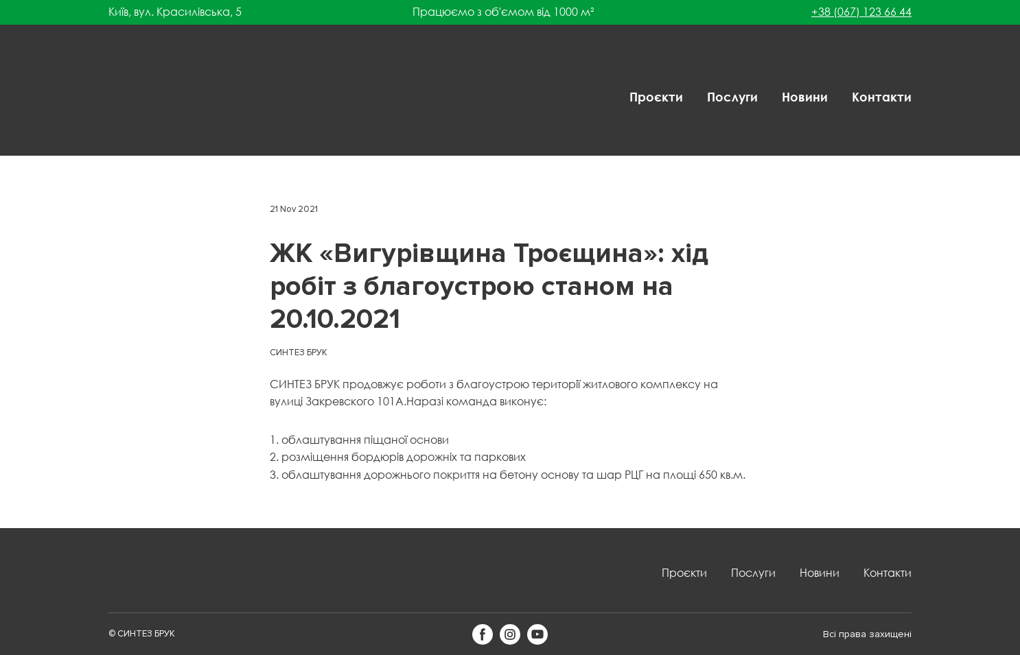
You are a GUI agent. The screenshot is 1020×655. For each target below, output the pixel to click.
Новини (805, 96)
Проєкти (656, 96)
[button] (482, 634)
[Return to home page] (153, 97)
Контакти (882, 96)
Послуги (732, 96)
